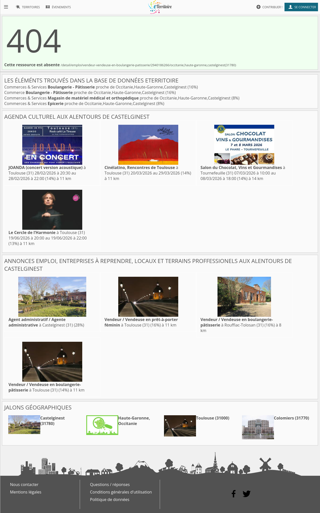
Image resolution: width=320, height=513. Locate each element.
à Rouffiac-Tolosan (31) (236, 322)
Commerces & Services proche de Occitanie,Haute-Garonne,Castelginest (96, 87)
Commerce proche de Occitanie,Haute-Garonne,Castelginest (85, 92)
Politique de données (109, 499)
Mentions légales (25, 492)
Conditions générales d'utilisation (121, 492)
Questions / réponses (110, 484)
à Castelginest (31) (40, 322)
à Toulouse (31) (46, 232)
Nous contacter (24, 484)
